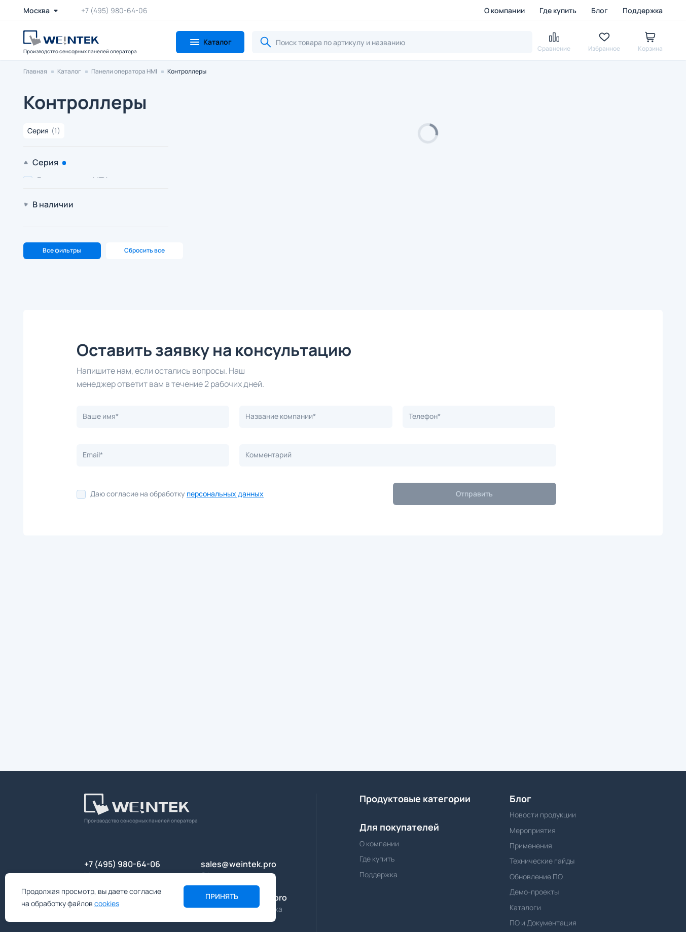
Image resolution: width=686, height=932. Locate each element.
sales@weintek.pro (238, 864)
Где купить (557, 10)
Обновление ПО (536, 876)
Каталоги (525, 907)
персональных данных (225, 634)
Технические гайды (542, 861)
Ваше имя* (101, 557)
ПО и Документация (543, 922)
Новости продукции (543, 814)
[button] (210, 42)
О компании (504, 10)
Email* (93, 595)
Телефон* (425, 557)
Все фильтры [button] (62, 391)
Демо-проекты (534, 892)
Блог (599, 10)
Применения (531, 845)
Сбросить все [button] (144, 391)
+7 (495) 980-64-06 (114, 10)
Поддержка (643, 10)
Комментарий (268, 595)
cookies (106, 903)
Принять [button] (221, 896)
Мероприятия (533, 830)
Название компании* (280, 557)
